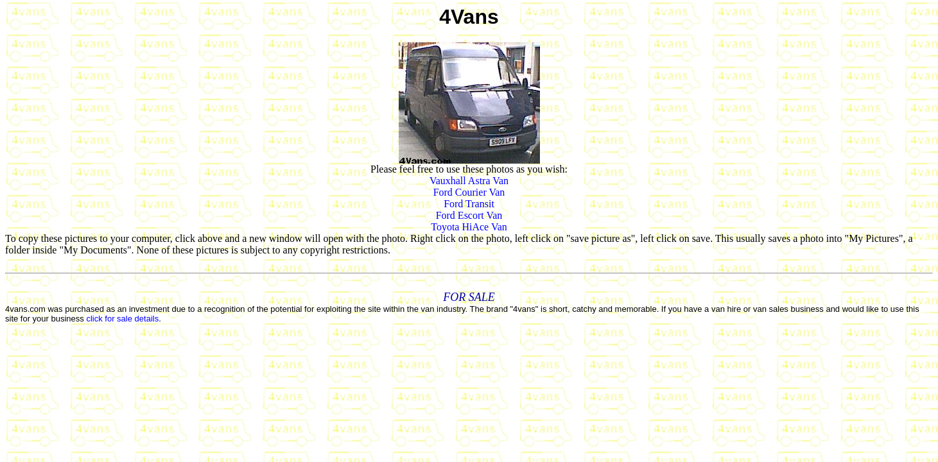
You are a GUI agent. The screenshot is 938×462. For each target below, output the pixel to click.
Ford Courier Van (469, 192)
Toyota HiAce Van (469, 226)
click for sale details (122, 318)
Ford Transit (469, 203)
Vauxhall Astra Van (469, 180)
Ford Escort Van (469, 215)
